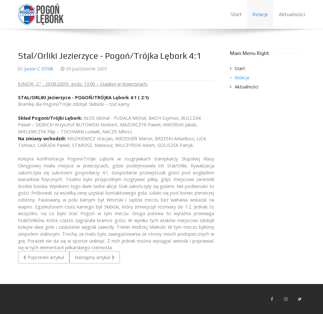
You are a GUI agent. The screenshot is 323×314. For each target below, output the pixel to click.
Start (240, 68)
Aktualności (246, 87)
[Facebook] (271, 299)
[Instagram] (285, 299)
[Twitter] (299, 299)
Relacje (242, 78)
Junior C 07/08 (38, 69)
